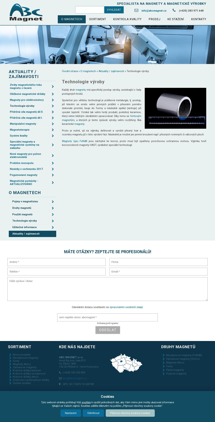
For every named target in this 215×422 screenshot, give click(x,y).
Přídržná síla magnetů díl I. (26, 117)
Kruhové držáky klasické (27, 370)
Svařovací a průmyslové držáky (31, 380)
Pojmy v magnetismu (25, 201)
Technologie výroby (22, 105)
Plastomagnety (175, 370)
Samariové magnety (25, 367)
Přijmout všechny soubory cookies (130, 413)
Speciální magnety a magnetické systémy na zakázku (24, 145)
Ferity (16, 361)
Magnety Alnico (22, 364)
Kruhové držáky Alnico (26, 376)
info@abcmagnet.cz (154, 10)
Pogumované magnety (23, 175)
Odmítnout (93, 413)
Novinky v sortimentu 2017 (26, 169)
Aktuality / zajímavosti (111, 71)
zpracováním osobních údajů (126, 307)
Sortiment (97, 19)
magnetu (81, 89)
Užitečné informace (24, 227)
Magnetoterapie (20, 129)
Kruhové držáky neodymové (29, 373)
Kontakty (198, 19)
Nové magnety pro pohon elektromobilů (25, 155)
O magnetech (71, 19)
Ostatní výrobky (22, 383)
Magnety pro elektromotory (27, 100)
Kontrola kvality (127, 19)
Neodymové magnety (25, 357)
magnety (79, 124)
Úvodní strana (70, 71)
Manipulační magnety (23, 123)
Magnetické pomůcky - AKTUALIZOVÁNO (24, 182)
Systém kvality (19, 135)
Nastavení (70, 413)
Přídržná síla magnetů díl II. (26, 111)
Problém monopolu (22, 163)
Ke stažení (175, 19)
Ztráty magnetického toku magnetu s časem (26, 86)
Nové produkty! (22, 354)
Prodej (154, 19)
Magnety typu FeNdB (74, 141)
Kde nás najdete (77, 347)
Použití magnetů (22, 214)
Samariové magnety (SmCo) (183, 358)
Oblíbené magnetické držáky (27, 94)
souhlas (86, 402)
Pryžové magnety (176, 373)
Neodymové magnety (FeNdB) (184, 355)
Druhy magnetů (21, 208)
